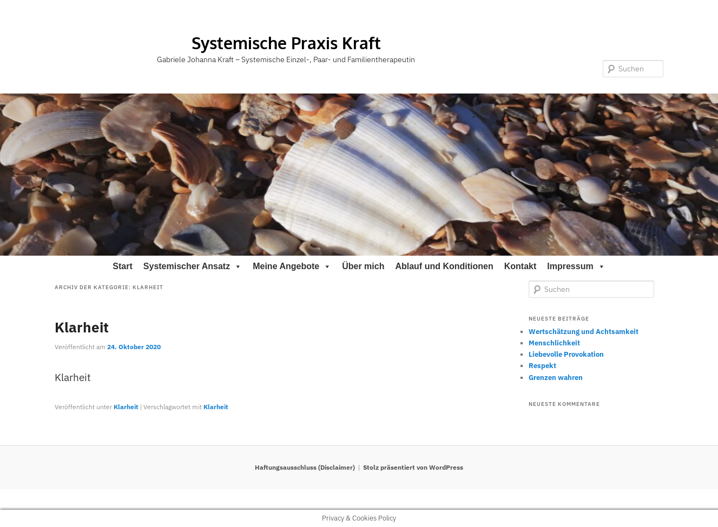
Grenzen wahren (556, 377)
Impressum (576, 266)
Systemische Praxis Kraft (286, 42)
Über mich (363, 266)
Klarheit (82, 327)
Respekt (542, 365)
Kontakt (520, 266)
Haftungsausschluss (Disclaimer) (305, 467)
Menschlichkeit (554, 343)
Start (122, 266)
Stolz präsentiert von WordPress (413, 467)
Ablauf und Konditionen (444, 266)
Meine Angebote (292, 266)
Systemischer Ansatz (192, 266)
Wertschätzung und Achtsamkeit (583, 331)
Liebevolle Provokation (566, 354)
